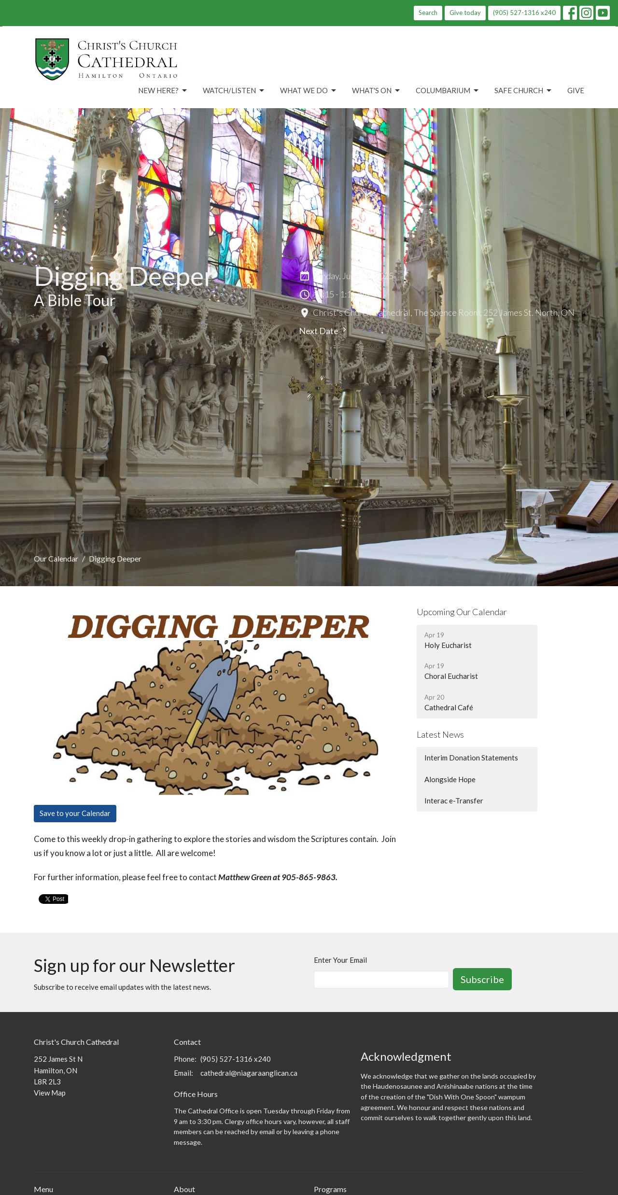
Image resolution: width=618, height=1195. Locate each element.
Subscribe (482, 979)
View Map (50, 1092)
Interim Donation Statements (471, 757)
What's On (376, 91)
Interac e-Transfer (453, 800)
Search (428, 12)
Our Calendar (56, 558)
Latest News (440, 734)
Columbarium (448, 91)
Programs (330, 1189)
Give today (465, 12)
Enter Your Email (340, 960)
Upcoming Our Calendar (462, 611)
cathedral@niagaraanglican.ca (248, 1072)
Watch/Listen (234, 91)
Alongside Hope (450, 779)
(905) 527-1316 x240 (524, 12)
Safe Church (523, 91)
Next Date (324, 330)
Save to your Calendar (75, 813)
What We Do (308, 91)
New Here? (163, 91)
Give (575, 90)
